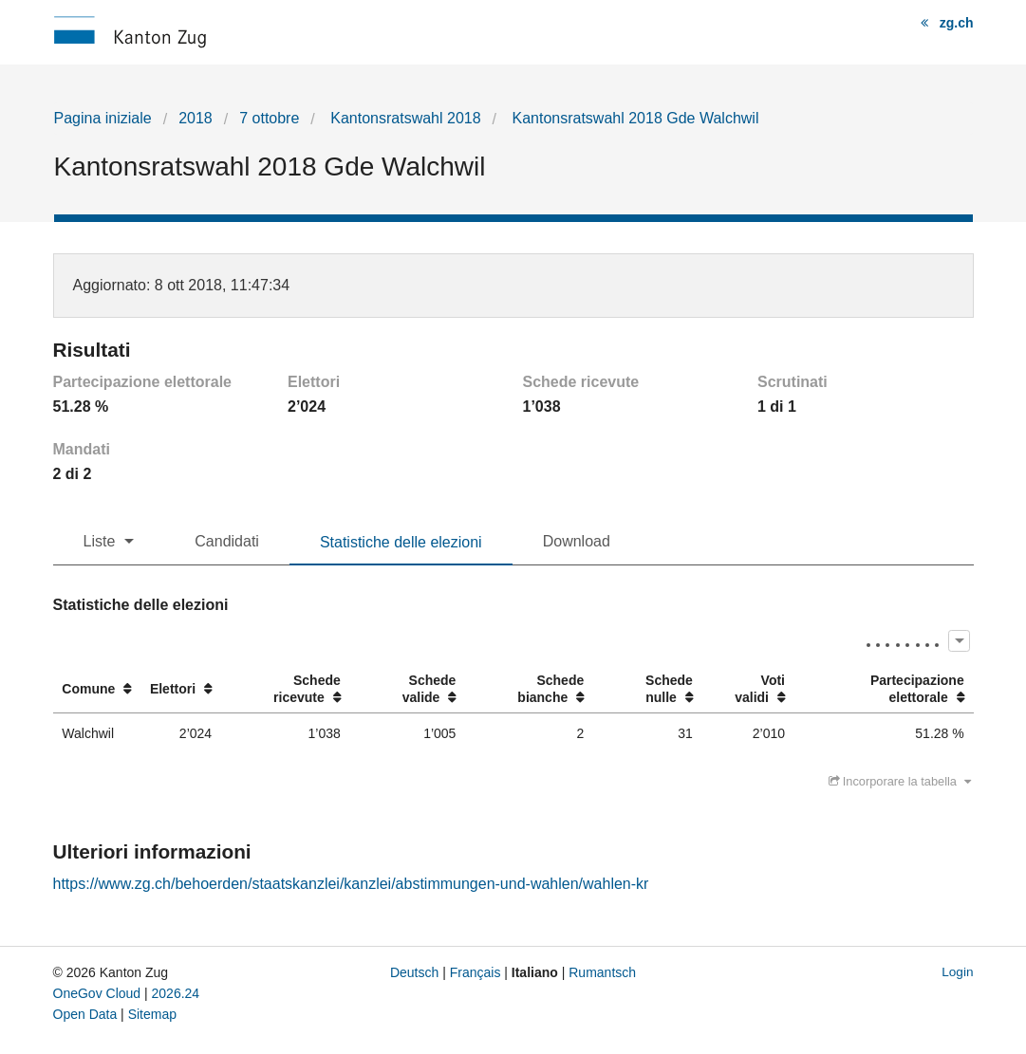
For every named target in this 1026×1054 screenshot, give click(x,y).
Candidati (227, 541)
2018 (195, 118)
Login (957, 972)
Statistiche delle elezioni (401, 542)
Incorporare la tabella (900, 781)
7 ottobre (269, 118)
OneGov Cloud (97, 993)
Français (475, 972)
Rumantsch (602, 972)
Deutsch (414, 972)
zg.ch (957, 22)
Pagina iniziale (103, 118)
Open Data (85, 1014)
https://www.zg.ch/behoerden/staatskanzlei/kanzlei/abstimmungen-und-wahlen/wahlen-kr (351, 884)
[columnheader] (97, 689)
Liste (100, 541)
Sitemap (152, 1014)
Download (576, 541)
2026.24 (176, 993)
